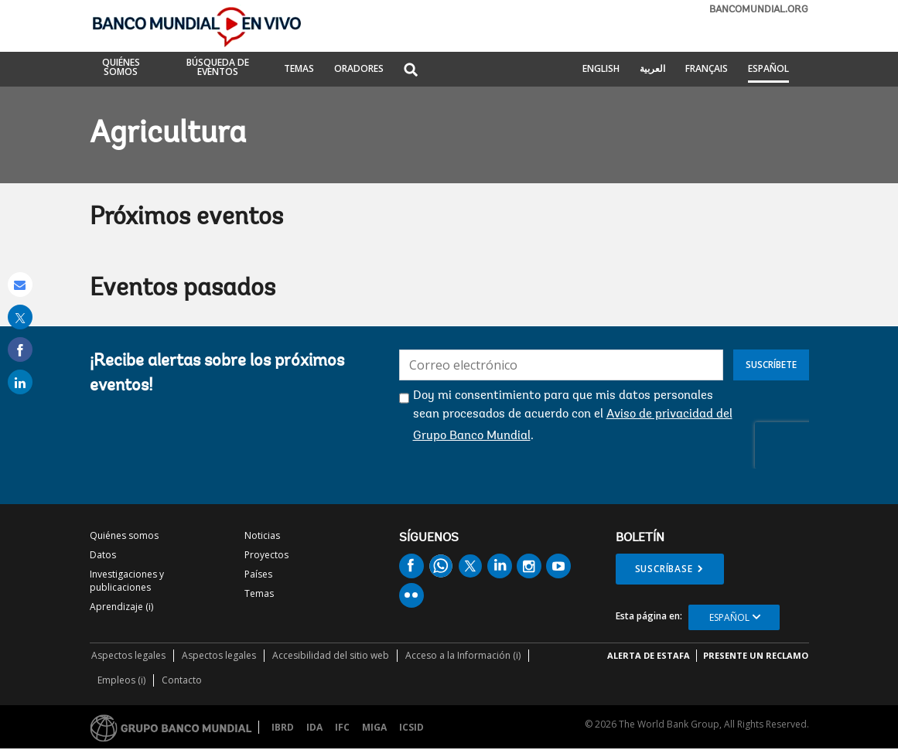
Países (258, 574)
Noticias (262, 535)
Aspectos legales (128, 655)
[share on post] (20, 317)
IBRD (282, 727)
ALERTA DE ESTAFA (648, 655)
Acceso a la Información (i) (463, 655)
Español (768, 69)
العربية (652, 69)
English (601, 69)
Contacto (182, 680)
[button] (411, 71)
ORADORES (359, 69)
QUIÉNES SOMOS (121, 68)
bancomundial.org (758, 10)
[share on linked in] (20, 382)
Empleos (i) (121, 680)
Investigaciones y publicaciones (127, 581)
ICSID (411, 727)
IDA (314, 727)
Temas (259, 593)
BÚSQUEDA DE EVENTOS (217, 68)
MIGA (374, 727)
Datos (103, 554)
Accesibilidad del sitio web (330, 655)
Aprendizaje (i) (121, 606)
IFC (342, 727)
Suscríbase (664, 568)
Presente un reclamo (755, 655)
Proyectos (266, 554)
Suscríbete (771, 364)
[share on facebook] (20, 349)
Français (706, 69)
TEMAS (299, 69)
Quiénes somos (124, 535)
